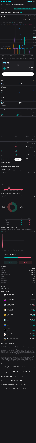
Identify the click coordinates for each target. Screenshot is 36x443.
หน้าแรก (2, 4)
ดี (10, 262)
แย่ (25, 262)
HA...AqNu (32, 115)
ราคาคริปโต (8, 4)
